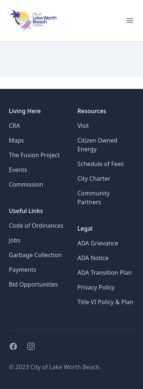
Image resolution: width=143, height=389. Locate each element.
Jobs (15, 240)
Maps (16, 140)
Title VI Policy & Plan (105, 302)
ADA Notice (92, 258)
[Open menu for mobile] (130, 20)
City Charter (93, 178)
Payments (22, 270)
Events (18, 170)
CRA (14, 126)
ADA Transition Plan (104, 273)
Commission (26, 184)
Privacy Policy (96, 287)
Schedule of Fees (100, 164)
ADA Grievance (97, 243)
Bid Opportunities (33, 284)
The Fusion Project (34, 155)
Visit (83, 126)
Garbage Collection (35, 255)
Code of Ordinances (36, 225)
